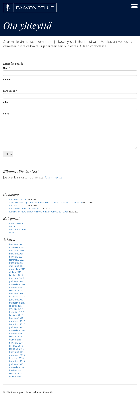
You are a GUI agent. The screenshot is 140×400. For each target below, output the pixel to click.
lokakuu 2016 (15, 333)
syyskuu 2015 (16, 373)
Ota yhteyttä (54, 177)
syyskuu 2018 (16, 290)
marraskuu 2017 (17, 302)
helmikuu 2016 (16, 358)
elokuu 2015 (15, 376)
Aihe (5, 102)
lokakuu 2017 (15, 305)
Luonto (12, 226)
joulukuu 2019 (16, 265)
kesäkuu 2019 (16, 275)
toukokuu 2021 (16, 250)
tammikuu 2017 (17, 324)
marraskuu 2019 (17, 269)
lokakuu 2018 (15, 287)
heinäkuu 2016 (16, 342)
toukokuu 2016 (16, 348)
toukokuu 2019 (16, 278)
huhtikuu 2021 (16, 253)
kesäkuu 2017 (16, 315)
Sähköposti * (10, 90)
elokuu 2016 (15, 339)
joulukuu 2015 (16, 364)
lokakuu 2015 (15, 370)
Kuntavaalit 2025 (17, 199)
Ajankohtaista (16, 223)
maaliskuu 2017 (17, 321)
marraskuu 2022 (17, 247)
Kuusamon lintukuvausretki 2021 (25, 208)
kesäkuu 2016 (16, 345)
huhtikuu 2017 (16, 318)
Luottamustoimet (18, 229)
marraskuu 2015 (17, 367)
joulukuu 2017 (16, 299)
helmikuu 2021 (16, 256)
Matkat (12, 232)
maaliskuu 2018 (17, 296)
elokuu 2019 (15, 272)
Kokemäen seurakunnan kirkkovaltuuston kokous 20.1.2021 (38, 211)
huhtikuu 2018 (16, 293)
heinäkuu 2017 (16, 311)
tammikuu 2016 (17, 361)
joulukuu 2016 (16, 327)
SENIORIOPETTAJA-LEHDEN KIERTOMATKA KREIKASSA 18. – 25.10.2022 (45, 202)
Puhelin (7, 79)
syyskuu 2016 (16, 336)
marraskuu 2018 (17, 284)
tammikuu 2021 (17, 259)
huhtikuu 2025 (16, 244)
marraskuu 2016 (17, 330)
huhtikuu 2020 (16, 262)
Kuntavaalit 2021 (17, 205)
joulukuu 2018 (16, 281)
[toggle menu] (134, 6)
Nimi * (6, 68)
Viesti (6, 113)
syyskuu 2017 (16, 308)
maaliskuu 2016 (17, 355)
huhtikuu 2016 (16, 351)
